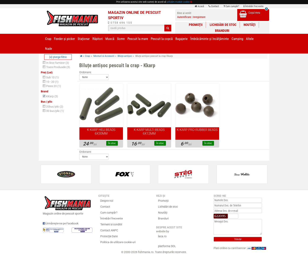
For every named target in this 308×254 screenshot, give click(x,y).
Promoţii (196, 25)
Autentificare (184, 17)
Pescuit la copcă (162, 39)
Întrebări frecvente (253, 6)
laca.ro (162, 236)
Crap (48, 39)
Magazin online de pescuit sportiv (68, 205)
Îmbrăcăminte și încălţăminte (209, 39)
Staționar (84, 39)
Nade (48, 49)
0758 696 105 (120, 22)
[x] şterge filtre (58, 57)
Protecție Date (109, 236)
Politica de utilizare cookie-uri (118, 242)
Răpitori (97, 39)
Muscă (109, 39)
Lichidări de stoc (223, 25)
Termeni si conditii (111, 224)
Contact (213, 6)
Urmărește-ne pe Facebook (60, 223)
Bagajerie (181, 39)
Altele (250, 39)
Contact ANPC (109, 230)
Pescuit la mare (137, 39)
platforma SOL (167, 246)
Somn (121, 39)
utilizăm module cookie (178, 2)
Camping (237, 39)
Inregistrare (199, 17)
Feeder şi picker (64, 39)
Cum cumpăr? (231, 6)
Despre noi (106, 200)
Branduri (222, 31)
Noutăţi (250, 25)
